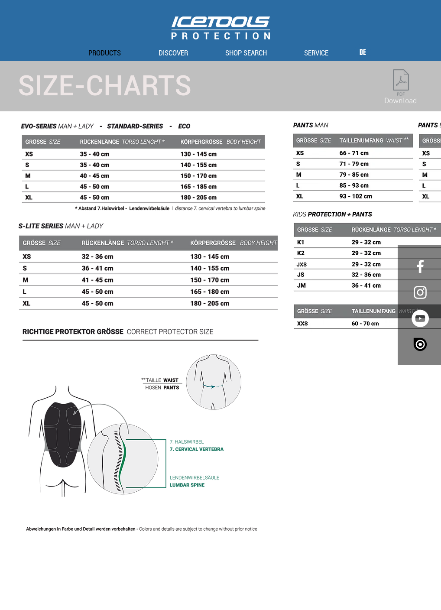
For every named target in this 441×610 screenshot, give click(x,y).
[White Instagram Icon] (420, 292)
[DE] (362, 52)
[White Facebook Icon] (420, 266)
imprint (202, 589)
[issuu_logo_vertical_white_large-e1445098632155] (420, 344)
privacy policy (231, 589)
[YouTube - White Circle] (420, 318)
